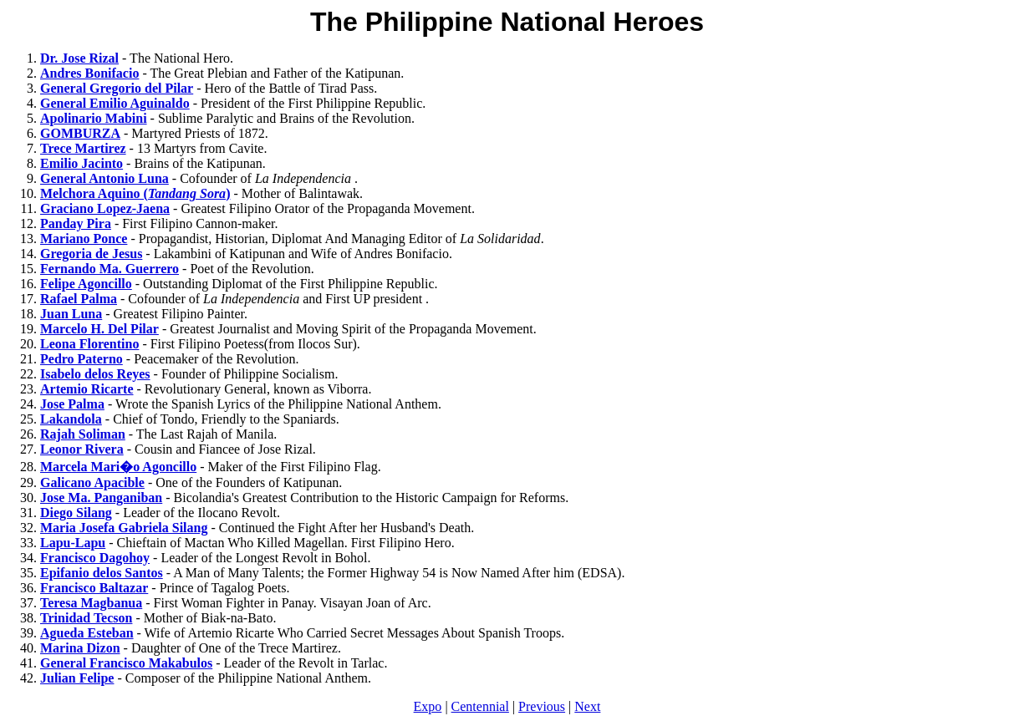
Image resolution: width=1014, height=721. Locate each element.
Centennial (480, 706)
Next (587, 706)
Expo (428, 706)
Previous (541, 706)
